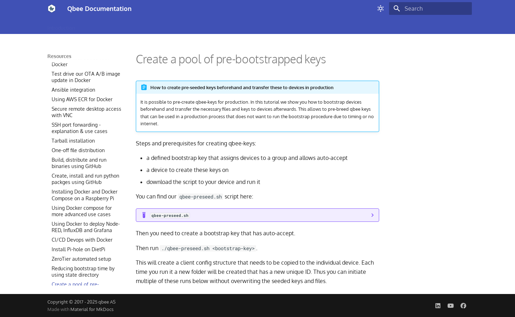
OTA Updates (158, 26)
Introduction (61, 26)
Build (89, 26)
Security (267, 26)
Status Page (366, 26)
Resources (332, 26)
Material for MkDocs (92, 309)
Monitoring (237, 26)
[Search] (430, 8)
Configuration (119, 26)
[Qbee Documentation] (52, 8)
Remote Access (198, 26)
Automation (298, 26)
